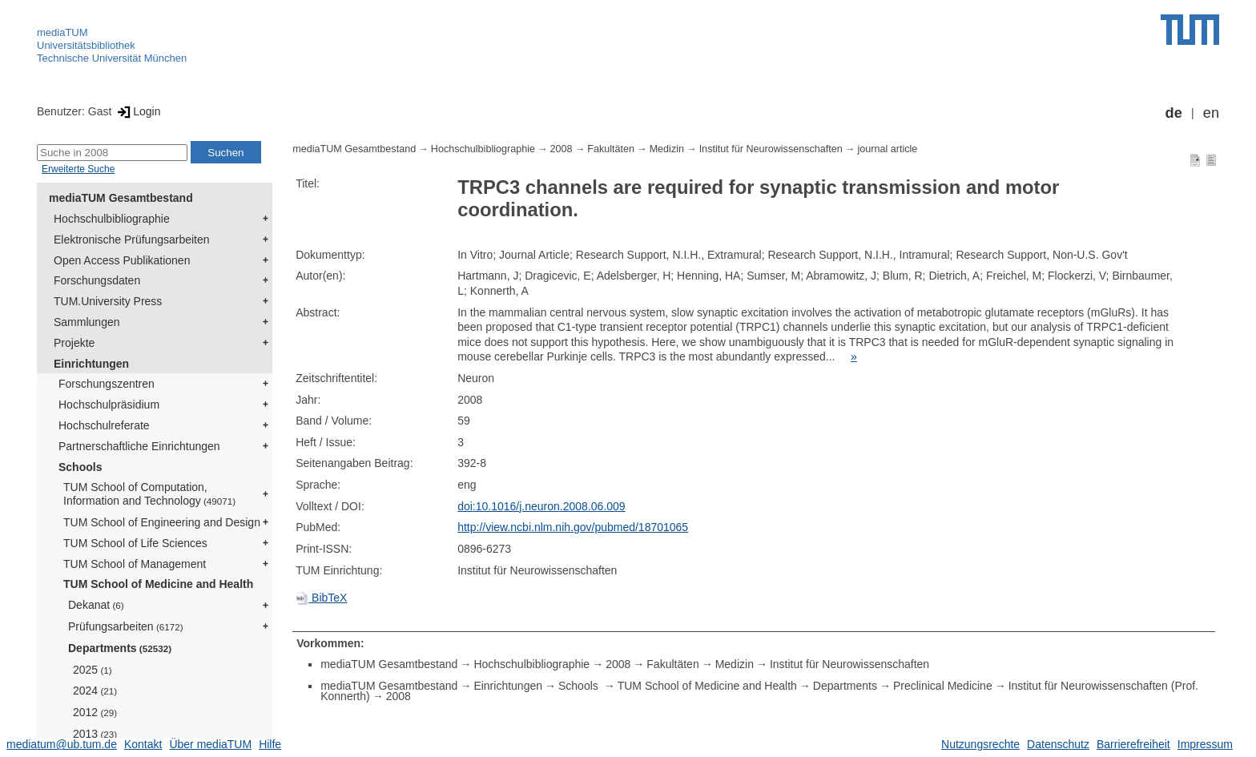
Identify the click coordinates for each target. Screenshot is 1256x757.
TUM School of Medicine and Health (158, 584)
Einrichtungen (91, 363)
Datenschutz (1058, 744)
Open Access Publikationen (122, 260)
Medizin (667, 149)
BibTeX (321, 597)
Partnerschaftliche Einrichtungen (139, 446)
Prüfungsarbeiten (125, 626)
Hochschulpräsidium (108, 404)
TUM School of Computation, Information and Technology (149, 494)
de (1173, 113)
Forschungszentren (106, 383)
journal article (887, 149)
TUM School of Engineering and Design (161, 522)
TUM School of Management (134, 564)
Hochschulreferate (104, 425)
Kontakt (143, 744)
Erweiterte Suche (78, 169)
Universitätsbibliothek (86, 45)
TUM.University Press (108, 301)
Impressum (1205, 744)
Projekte (74, 342)
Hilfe (270, 744)
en (1211, 113)
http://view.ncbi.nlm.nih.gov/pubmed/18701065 (572, 527)
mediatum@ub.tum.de (61, 744)
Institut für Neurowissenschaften (771, 149)
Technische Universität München (112, 58)
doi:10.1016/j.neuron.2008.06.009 (541, 506)
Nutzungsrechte (980, 744)
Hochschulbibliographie (112, 218)
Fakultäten (610, 149)
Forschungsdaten (97, 280)
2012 (95, 712)
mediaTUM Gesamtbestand (121, 197)
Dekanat (96, 604)
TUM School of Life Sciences (135, 543)
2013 (95, 733)
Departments (119, 648)
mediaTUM (62, 32)
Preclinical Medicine (942, 685)
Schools (80, 467)
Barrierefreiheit (1133, 744)
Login (137, 111)
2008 (561, 149)
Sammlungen (87, 322)
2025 (92, 669)
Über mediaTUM (210, 744)
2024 (95, 690)
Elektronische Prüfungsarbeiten (132, 239)
